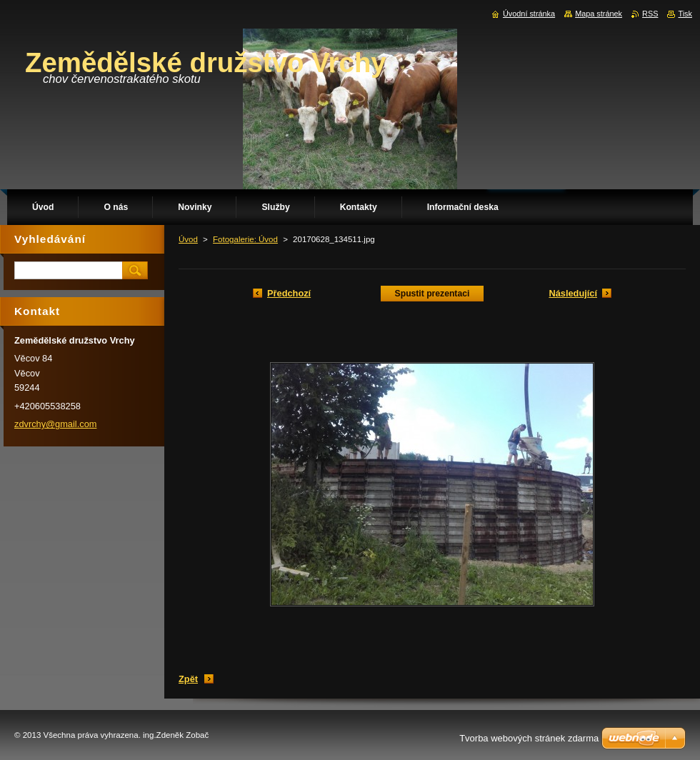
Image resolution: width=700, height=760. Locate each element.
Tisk (685, 13)
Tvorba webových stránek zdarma (529, 738)
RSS (650, 13)
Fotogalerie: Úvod (245, 239)
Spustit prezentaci (432, 294)
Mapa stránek (598, 13)
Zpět (188, 679)
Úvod (188, 239)
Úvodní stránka (529, 13)
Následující (573, 293)
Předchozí (289, 293)
